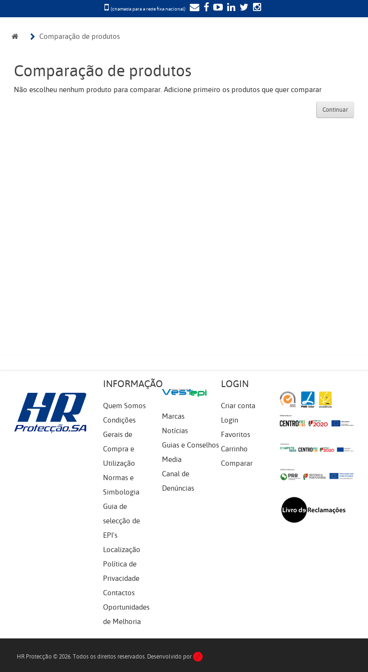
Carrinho (234, 449)
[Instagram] (256, 8)
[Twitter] (243, 8)
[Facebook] (205, 8)
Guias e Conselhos (190, 445)
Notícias (175, 430)
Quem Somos (124, 406)
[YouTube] (217, 8)
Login (229, 420)
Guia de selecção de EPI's (121, 521)
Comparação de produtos (79, 36)
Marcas (173, 416)
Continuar (335, 110)
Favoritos (235, 434)
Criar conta (238, 406)
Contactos (119, 593)
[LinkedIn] (230, 8)
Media (172, 459)
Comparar (237, 463)
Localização (121, 549)
